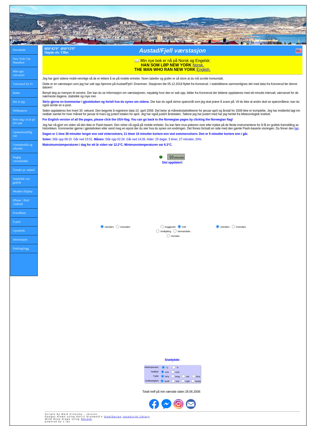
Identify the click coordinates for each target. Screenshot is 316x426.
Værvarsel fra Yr (23, 84)
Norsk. (198, 65)
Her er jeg (19, 101)
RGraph (86, 419)
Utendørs (109, 227)
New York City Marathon (22, 60)
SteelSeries (113, 416)
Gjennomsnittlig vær (22, 134)
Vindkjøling (165, 231)
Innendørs (125, 227)
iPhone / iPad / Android (21, 202)
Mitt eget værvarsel (18, 73)
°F (177, 367)
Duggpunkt (170, 227)
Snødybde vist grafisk (21, 180)
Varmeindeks (184, 231)
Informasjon (20, 239)
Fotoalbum (19, 213)
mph (187, 381)
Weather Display (23, 191)
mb (187, 376)
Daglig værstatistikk (20, 159)
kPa (198, 376)
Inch (177, 372)
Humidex (175, 236)
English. (204, 69)
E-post (16, 221)
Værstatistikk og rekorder (22, 146)
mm (167, 372)
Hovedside (19, 50)
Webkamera (20, 110)
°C (167, 367)
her (297, 128)
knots (198, 381)
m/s (177, 381)
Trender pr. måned (24, 170)
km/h (167, 381)
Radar (16, 93)
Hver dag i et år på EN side (24, 121)
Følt (184, 227)
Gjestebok (19, 230)
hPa (167, 376)
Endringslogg (21, 248)
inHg (177, 376)
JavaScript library (136, 416)
